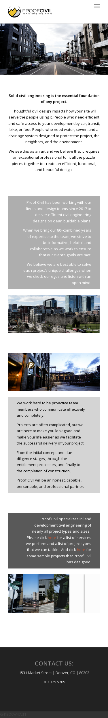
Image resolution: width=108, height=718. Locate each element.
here (52, 537)
